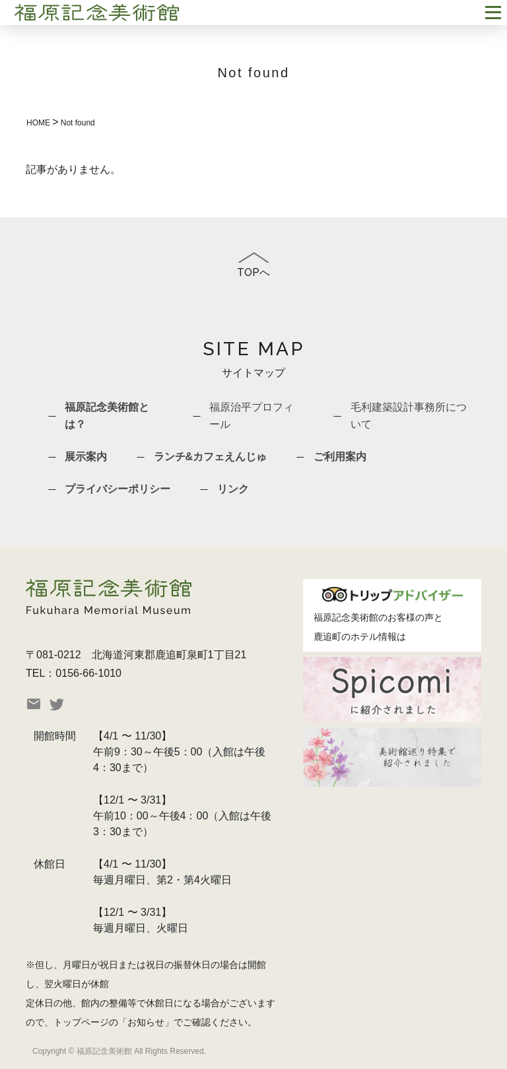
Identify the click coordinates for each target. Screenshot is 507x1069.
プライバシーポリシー (117, 489)
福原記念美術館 (346, 617)
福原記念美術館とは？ (107, 415)
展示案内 (86, 456)
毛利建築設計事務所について (409, 415)
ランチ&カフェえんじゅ (210, 456)
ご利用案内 (340, 456)
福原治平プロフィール (251, 415)
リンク (233, 489)
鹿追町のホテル (346, 636)
